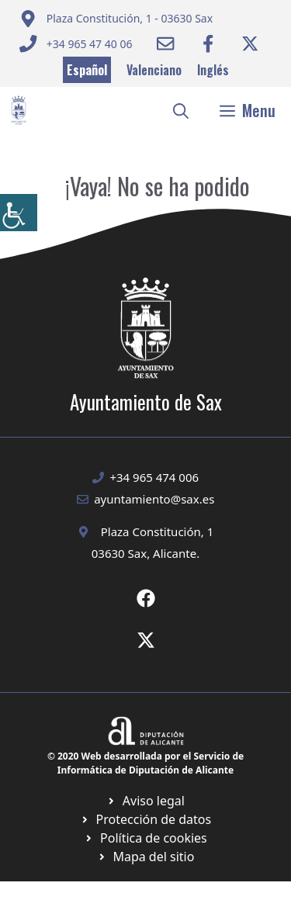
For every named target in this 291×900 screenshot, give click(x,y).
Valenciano (154, 70)
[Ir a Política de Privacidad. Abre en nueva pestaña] (145, 800)
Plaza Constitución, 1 (157, 531)
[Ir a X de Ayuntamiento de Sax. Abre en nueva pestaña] (146, 640)
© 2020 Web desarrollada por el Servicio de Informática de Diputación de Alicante (145, 763)
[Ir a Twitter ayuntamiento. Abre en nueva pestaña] (250, 43)
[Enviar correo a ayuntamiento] (116, 18)
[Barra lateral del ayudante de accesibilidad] (18, 212)
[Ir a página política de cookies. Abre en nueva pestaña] (145, 819)
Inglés (213, 70)
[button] (181, 110)
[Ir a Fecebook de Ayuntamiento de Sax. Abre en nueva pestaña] (146, 598)
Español (87, 70)
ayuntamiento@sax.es (154, 499)
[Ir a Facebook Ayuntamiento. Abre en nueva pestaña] (208, 43)
